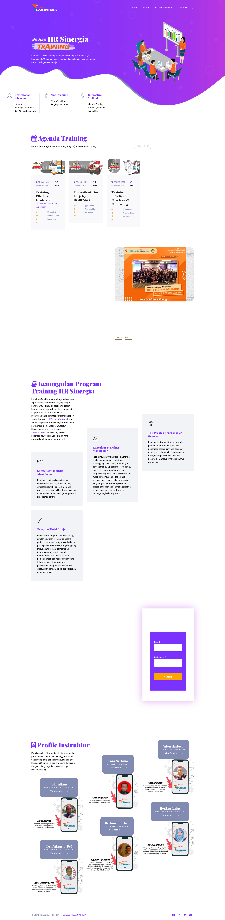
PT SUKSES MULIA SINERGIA (73, 915)
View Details (59, 791)
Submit (168, 676)
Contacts (182, 8)
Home (134, 8)
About (146, 8)
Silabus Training (163, 8)
